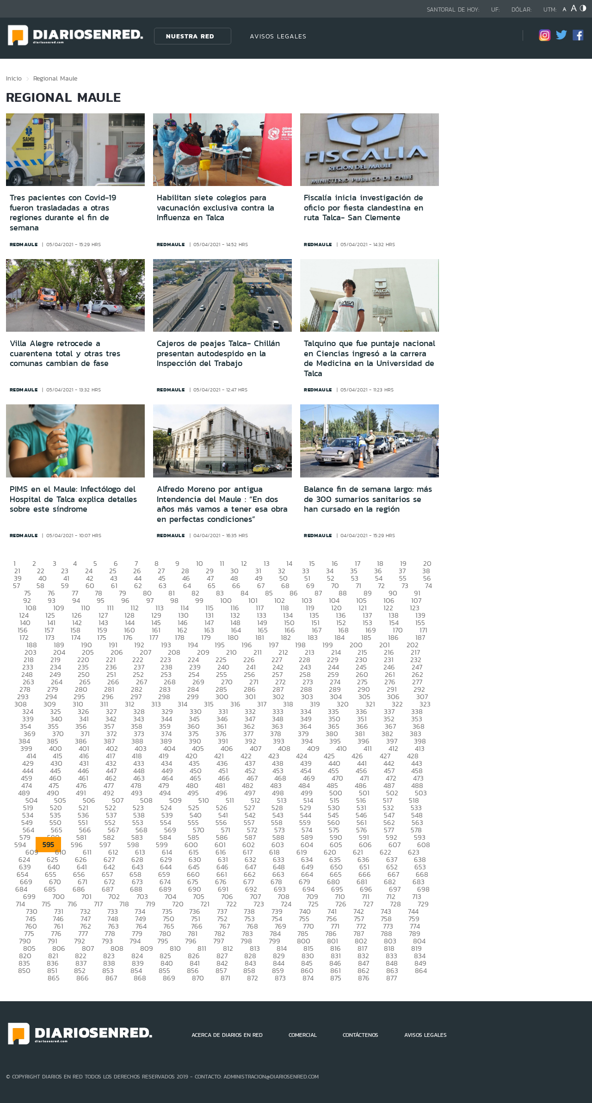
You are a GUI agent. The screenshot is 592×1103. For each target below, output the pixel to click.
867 (111, 978)
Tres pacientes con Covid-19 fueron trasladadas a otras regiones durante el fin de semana (63, 213)
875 (335, 978)
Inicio (14, 78)
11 (222, 563)
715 (46, 904)
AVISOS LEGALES (278, 36)
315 (209, 704)
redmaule (24, 244)
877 (391, 978)
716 (72, 904)
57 (16, 585)
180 (233, 637)
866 (82, 978)
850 (24, 970)
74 (428, 585)
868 (140, 978)
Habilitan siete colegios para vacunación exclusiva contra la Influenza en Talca (215, 207)
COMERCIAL (303, 1035)
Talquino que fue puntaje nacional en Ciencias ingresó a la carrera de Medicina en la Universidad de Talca (369, 358)
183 (313, 637)
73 (404, 585)
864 (421, 970)
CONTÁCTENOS (360, 1035)
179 (206, 637)
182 (286, 637)
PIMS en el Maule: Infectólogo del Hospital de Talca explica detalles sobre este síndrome (73, 499)
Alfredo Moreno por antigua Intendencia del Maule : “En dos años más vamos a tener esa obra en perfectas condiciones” (222, 504)
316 (235, 704)
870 (198, 978)
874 (308, 978)
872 (252, 978)
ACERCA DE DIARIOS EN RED (227, 1035)
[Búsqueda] (501, 36)
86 (294, 593)
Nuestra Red (190, 36)
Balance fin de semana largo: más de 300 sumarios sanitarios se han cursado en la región (368, 499)
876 (364, 978)
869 (169, 978)
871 (225, 978)
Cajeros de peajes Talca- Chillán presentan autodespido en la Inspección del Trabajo (218, 353)
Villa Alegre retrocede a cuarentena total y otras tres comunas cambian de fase (65, 353)
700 (58, 896)
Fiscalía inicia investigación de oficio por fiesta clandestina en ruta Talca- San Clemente (363, 207)
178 (180, 637)
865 (54, 978)
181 (259, 637)
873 (280, 978)
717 (98, 904)
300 (222, 696)
